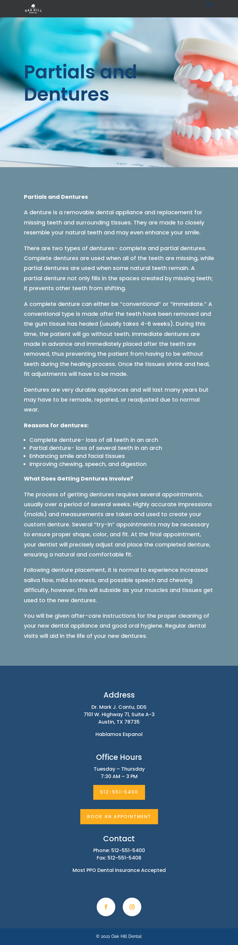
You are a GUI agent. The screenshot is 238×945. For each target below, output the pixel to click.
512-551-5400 (119, 792)
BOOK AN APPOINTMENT (119, 816)
